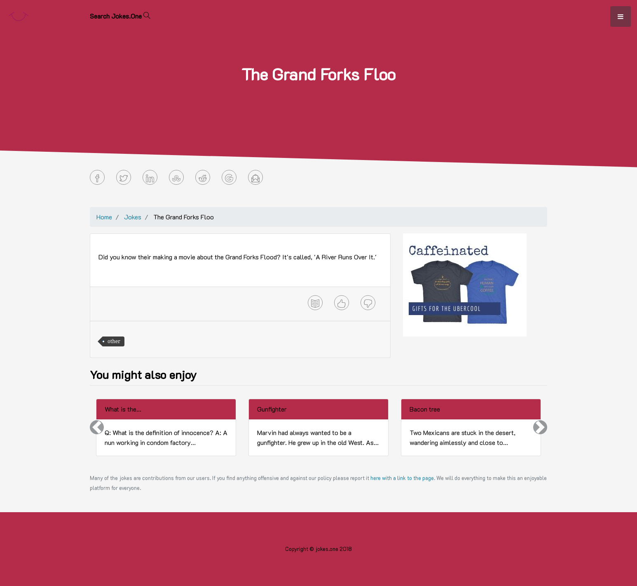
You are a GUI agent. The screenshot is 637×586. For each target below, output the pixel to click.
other (114, 341)
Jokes (132, 216)
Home (104, 216)
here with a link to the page (402, 478)
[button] (97, 427)
